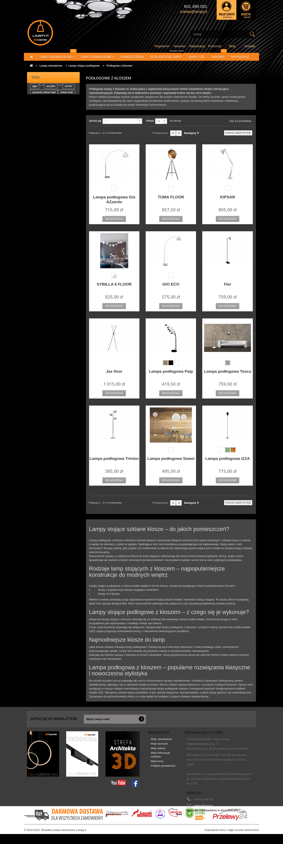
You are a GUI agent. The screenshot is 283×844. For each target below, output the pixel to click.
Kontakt (250, 46)
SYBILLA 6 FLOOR (114, 284)
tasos (49, 101)
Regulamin (162, 46)
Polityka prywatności (163, 768)
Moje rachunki (159, 746)
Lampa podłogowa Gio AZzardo (114, 199)
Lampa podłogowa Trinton (114, 458)
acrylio (50, 88)
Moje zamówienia (161, 741)
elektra (36, 101)
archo (68, 88)
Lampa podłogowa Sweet (171, 458)
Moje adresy (158, 750)
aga (34, 88)
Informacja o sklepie (204, 732)
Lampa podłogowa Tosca (227, 371)
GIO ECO (171, 284)
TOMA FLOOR (171, 197)
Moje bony (157, 763)
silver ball (66, 95)
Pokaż (150, 120)
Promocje (214, 46)
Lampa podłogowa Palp (171, 371)
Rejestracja (197, 46)
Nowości (180, 46)
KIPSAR (227, 197)
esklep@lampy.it (203, 805)
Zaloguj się (226, 10)
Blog (232, 46)
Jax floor (114, 371)
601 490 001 (195, 6)
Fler (227, 284)
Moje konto (158, 732)
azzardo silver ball (44, 95)
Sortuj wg (95, 120)
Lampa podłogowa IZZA (227, 458)
